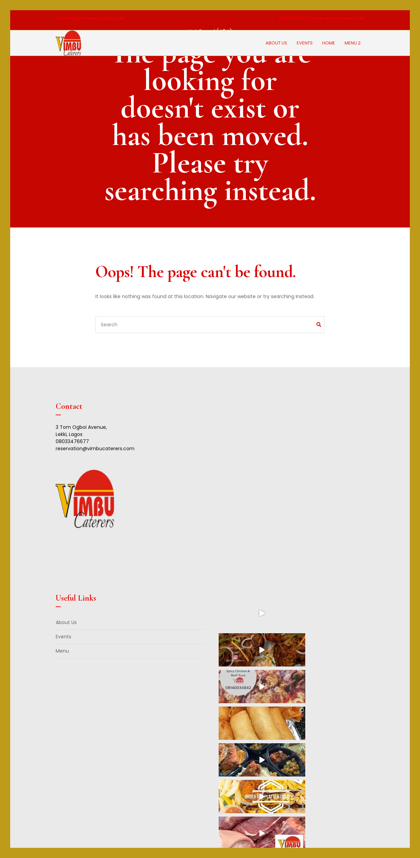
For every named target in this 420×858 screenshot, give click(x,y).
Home (328, 43)
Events (305, 43)
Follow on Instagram (290, 787)
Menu (62, 650)
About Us (276, 43)
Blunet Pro (354, 839)
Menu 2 (353, 43)
